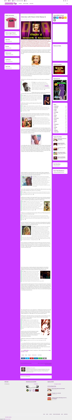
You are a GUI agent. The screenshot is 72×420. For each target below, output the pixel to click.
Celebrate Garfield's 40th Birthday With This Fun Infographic (59, 398)
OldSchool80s (32, 368)
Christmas (60, 107)
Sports (60, 121)
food (60, 128)
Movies (60, 115)
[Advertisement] (36, 9)
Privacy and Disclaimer (56, 414)
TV (60, 122)
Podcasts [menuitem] (20, 3)
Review (60, 119)
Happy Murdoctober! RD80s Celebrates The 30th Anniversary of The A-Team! (62, 144)
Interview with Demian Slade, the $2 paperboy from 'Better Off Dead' (61, 157)
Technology (60, 124)
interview (24, 14)
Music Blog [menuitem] (31, 3)
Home (5, 0)
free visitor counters (8, 417)
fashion (60, 127)
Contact (14, 0)
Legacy (9, 0)
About (25, 0)
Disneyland (46, 85)
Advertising (60, 106)
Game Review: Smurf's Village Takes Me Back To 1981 (62, 153)
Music (60, 116)
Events (60, 109)
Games (60, 110)
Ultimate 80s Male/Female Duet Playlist (62, 139)
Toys (60, 125)
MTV (60, 113)
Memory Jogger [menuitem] (25, 3)
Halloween (60, 112)
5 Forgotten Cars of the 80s (61, 148)
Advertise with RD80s (20, 0)
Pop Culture (60, 118)
